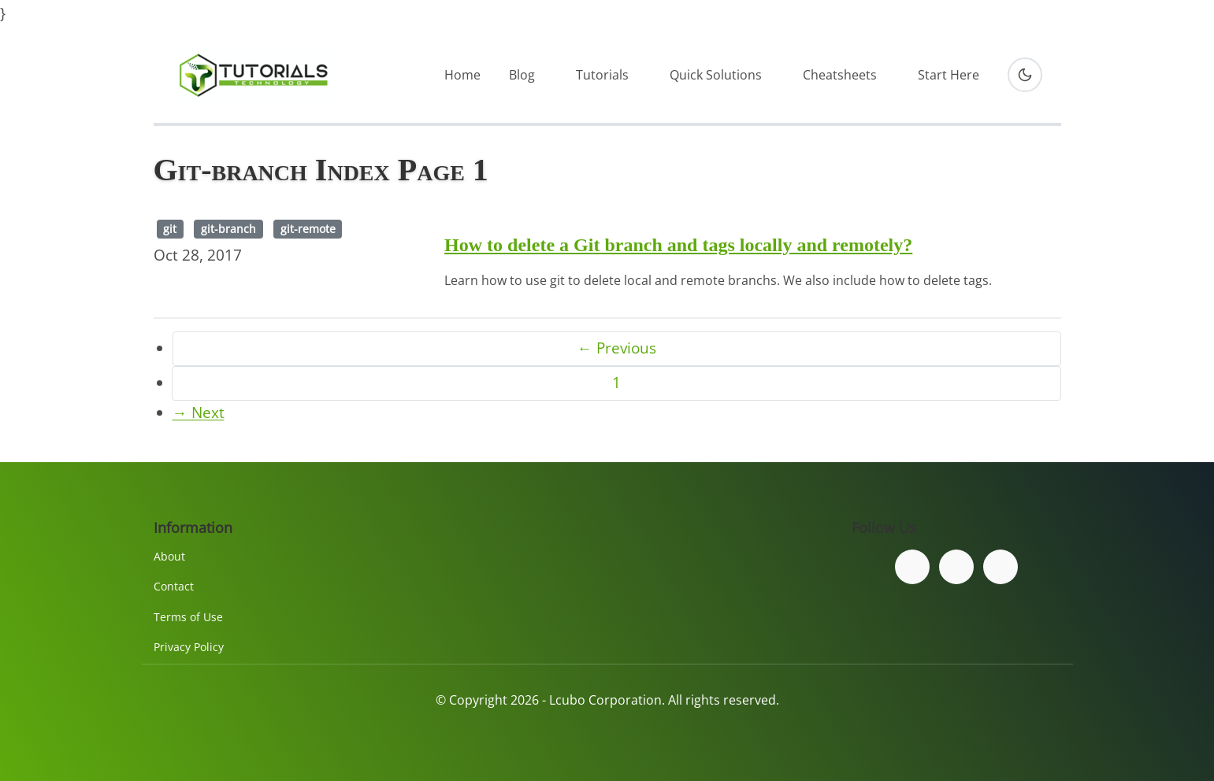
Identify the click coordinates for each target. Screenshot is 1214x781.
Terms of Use (188, 616)
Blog (522, 74)
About (169, 556)
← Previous (616, 348)
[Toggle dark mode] (1025, 74)
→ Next (199, 412)
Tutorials (602, 74)
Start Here (948, 74)
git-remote (308, 228)
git (169, 228)
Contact (174, 586)
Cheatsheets (840, 74)
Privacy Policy (189, 646)
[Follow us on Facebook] (912, 567)
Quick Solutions (716, 74)
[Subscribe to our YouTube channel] (1000, 567)
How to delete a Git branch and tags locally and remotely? (678, 245)
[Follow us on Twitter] (956, 567)
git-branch (228, 228)
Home (462, 74)
